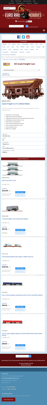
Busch (26, 49)
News (12, 1)
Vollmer (22, 47)
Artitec (32, 47)
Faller (12, 47)
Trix (9, 44)
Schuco (28, 52)
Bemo (32, 44)
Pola (17, 47)
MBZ (43, 47)
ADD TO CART (20, 192)
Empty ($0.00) (21, 21)
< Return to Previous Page (6, 74)
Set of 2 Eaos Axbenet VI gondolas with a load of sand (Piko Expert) (22, 295)
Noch (10, 49)
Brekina (32, 49)
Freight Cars (16, 59)
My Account (11, 3)
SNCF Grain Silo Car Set (9, 180)
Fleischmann (25, 44)
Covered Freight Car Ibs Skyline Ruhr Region (15, 219)
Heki (22, 49)
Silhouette (16, 49)
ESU (37, 49)
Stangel (38, 47)
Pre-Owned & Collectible (9, 54)
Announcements (27, 1)
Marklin (5, 44)
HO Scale (11, 59)
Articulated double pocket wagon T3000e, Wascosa (17, 256)
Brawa (13, 44)
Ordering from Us (20, 3)
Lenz (8, 47)
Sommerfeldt (13, 52)
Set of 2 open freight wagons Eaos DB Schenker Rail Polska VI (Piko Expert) (22, 334)
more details (20, 195)
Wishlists (36, 3)
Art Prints (21, 52)
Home (4, 59)
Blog (34, 1)
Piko (37, 44)
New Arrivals (18, 1)
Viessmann (5, 52)
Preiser (5, 49)
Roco (18, 44)
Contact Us (29, 3)
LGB (41, 44)
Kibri (27, 47)
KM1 (4, 47)
